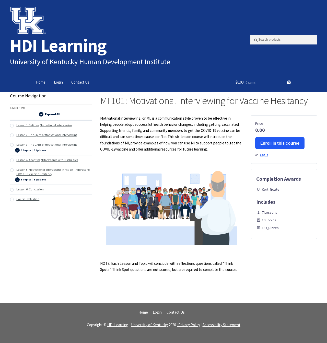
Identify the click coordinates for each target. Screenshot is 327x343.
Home (40, 82)
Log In (264, 155)
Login (58, 82)
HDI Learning (58, 45)
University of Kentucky (149, 324)
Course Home (18, 107)
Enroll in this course (279, 143)
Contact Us (80, 82)
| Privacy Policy (188, 324)
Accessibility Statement (221, 324)
